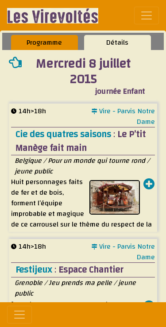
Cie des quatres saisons (64, 134)
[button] (149, 185)
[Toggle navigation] (146, 15)
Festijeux (34, 269)
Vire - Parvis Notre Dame (123, 116)
